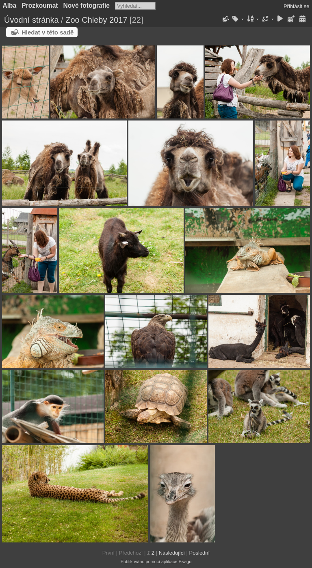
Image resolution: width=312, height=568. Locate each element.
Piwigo (184, 561)
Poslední (199, 553)
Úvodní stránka (31, 19)
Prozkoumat (40, 5)
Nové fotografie (86, 5)
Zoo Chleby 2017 (96, 19)
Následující (172, 553)
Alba (10, 5)
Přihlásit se (297, 6)
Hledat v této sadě (48, 32)
